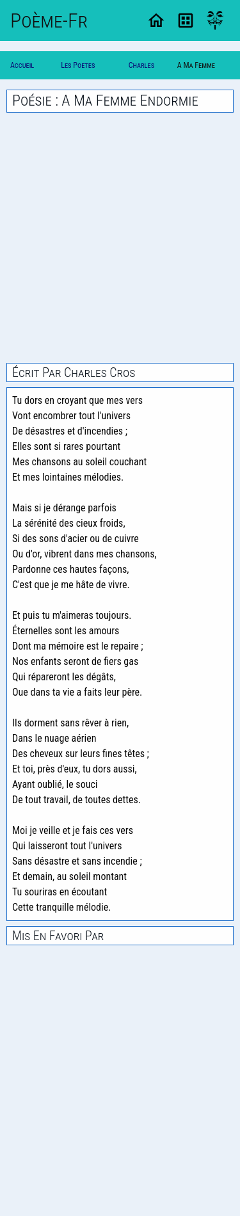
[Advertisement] (120, 238)
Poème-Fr (49, 20)
